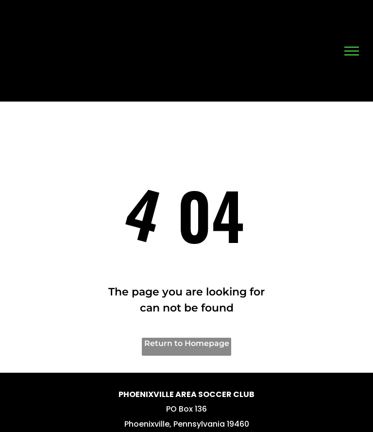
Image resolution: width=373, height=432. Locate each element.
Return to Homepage (186, 343)
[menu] (351, 51)
